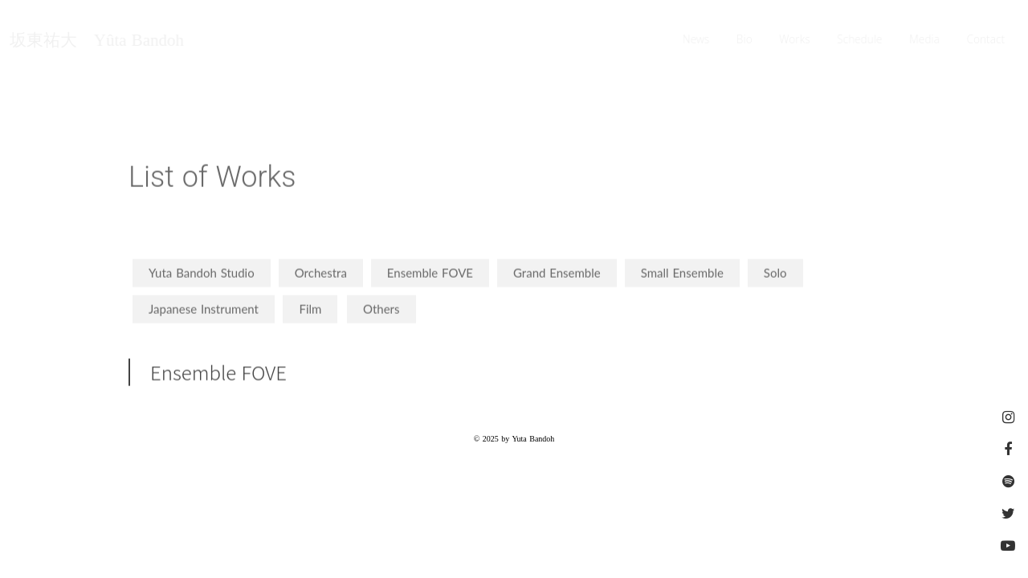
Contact (986, 40)
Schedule (860, 40)
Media (925, 40)
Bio (744, 40)
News (696, 40)
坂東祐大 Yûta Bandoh (96, 40)
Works (795, 40)
